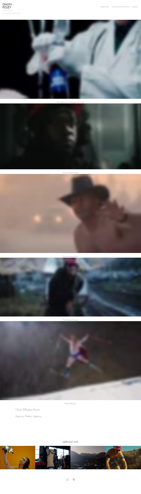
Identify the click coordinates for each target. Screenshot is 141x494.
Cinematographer (120, 7)
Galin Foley (7, 5)
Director (105, 7)
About (135, 7)
